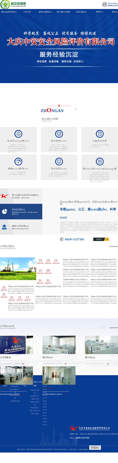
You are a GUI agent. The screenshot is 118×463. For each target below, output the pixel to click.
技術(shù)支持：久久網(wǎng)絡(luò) (78, 449)
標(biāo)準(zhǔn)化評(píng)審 (35, 412)
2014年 (45, 418)
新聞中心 (99, 12)
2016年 (45, 413)
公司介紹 (27, 12)
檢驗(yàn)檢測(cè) (35, 403)
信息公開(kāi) (81, 12)
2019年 (45, 404)
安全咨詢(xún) (34, 396)
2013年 (45, 421)
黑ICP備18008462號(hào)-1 (61, 449)
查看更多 (99, 239)
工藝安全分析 (35, 399)
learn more (113, 246)
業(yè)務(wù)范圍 (63, 12)
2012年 (45, 424)
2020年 (45, 401)
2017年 (45, 410)
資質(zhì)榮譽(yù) (45, 12)
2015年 (45, 416)
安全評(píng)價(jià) (34, 391)
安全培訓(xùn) (34, 407)
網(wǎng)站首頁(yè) (9, 12)
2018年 (45, 407)
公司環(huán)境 (14, 401)
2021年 (45, 398)
